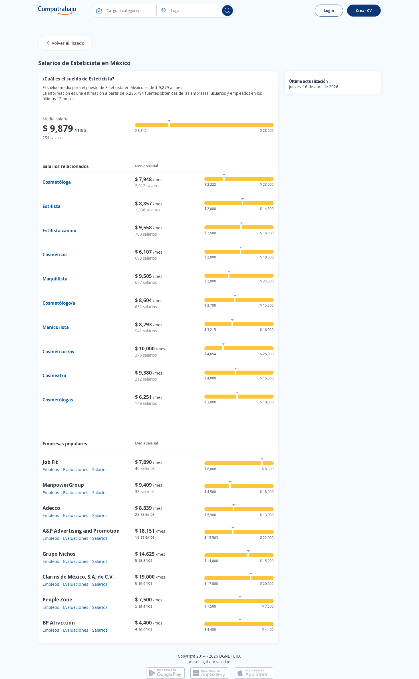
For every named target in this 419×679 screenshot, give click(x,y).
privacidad (220, 661)
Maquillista (55, 279)
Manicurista (56, 327)
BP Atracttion (59, 622)
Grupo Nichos (59, 553)
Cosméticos (55, 254)
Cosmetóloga (57, 182)
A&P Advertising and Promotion (81, 530)
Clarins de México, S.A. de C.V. (78, 576)
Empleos (51, 469)
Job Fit (50, 461)
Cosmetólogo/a (59, 303)
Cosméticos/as (58, 351)
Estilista (52, 206)
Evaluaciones (75, 469)
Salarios (100, 469)
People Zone (57, 599)
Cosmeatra (54, 375)
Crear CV (364, 10)
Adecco (51, 507)
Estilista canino (59, 230)
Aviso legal (198, 661)
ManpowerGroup (63, 484)
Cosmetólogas (58, 400)
